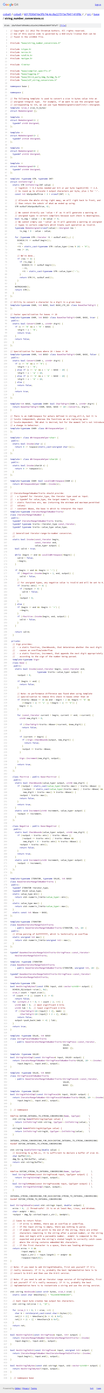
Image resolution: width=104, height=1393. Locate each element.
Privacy (25, 1388)
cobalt (7, 14)
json (98, 1388)
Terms (34, 1388)
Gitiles (18, 1388)
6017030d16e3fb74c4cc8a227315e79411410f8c (53, 14)
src (89, 14)
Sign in (98, 4)
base (96, 14)
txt (91, 1388)
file (63, 25)
